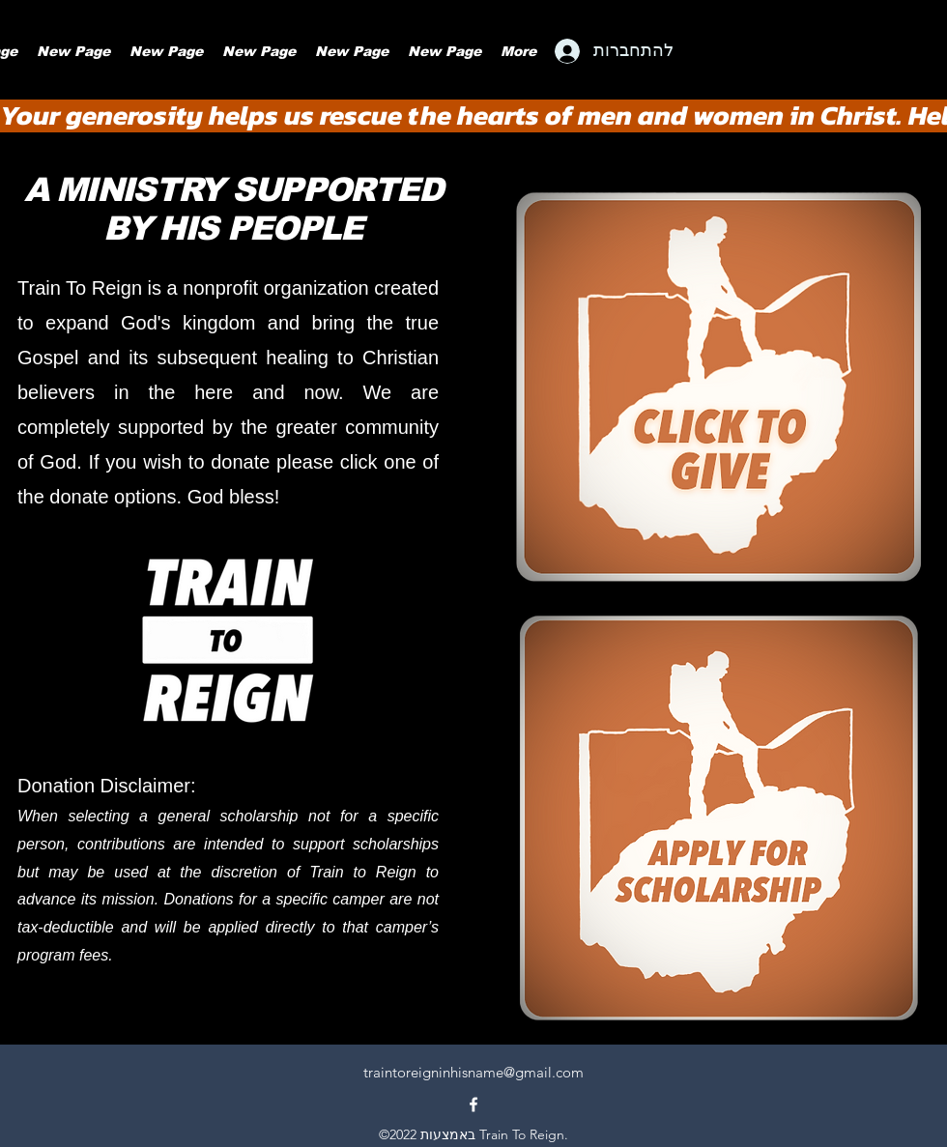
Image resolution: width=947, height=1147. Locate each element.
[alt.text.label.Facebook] (473, 1104)
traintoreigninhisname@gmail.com (473, 1072)
